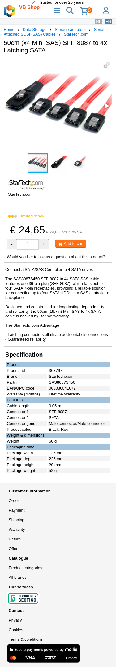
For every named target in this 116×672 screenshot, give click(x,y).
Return (15, 539)
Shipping (16, 519)
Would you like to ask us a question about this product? (56, 257)
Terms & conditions (26, 639)
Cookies (16, 629)
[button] (107, 65)
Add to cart (71, 243)
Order (14, 500)
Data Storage (35, 29)
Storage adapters (70, 29)
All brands (18, 577)
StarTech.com (76, 34)
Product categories (25, 567)
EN (108, 21)
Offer (13, 548)
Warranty (17, 529)
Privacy (15, 620)
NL (98, 21)
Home (9, 29)
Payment (16, 510)
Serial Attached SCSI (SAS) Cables (54, 32)
